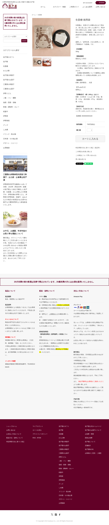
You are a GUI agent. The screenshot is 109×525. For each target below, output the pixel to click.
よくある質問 (87, 7)
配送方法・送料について (14, 438)
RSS (34, 438)
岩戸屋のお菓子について (93, 430)
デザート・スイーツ (65, 499)
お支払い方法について (13, 434)
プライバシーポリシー (40, 434)
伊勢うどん (62, 457)
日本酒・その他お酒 (65, 495)
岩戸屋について (90, 441)
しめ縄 (61, 488)
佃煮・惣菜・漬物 (65, 465)
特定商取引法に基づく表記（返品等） (88, 148)
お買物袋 (62, 503)
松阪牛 (61, 472)
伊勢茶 (61, 476)
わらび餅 (62, 438)
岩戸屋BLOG (89, 449)
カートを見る (37, 430)
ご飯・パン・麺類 (65, 461)
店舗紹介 (88, 445)
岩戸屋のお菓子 (64, 445)
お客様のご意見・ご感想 (93, 453)
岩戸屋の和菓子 (64, 441)
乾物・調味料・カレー (66, 468)
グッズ (61, 484)
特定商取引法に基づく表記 (15, 441)
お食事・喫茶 (89, 434)
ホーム (43, 7)
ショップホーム (11, 426)
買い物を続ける (81, 159)
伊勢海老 (62, 480)
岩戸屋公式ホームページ (93, 426)
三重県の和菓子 (64, 449)
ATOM (39, 438)
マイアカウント (38, 426)
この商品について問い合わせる (86, 155)
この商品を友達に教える (84, 151)
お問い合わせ (100, 7)
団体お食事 (88, 438)
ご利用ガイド (74, 7)
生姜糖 (40, 15)
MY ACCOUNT (87, 3)
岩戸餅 (61, 430)
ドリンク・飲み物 (65, 491)
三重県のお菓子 (64, 453)
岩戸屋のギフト (64, 426)
